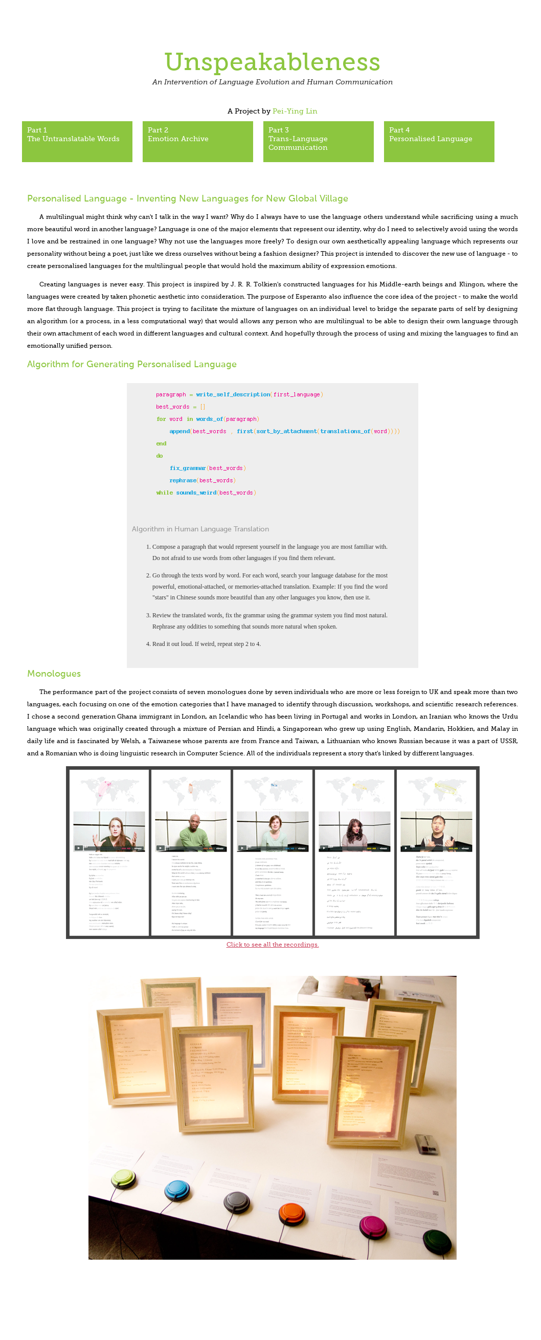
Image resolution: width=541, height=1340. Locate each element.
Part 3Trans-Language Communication (298, 139)
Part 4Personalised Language (430, 135)
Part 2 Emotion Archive (178, 135)
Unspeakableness (272, 63)
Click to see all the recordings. (273, 945)
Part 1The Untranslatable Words (73, 135)
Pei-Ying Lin (295, 111)
